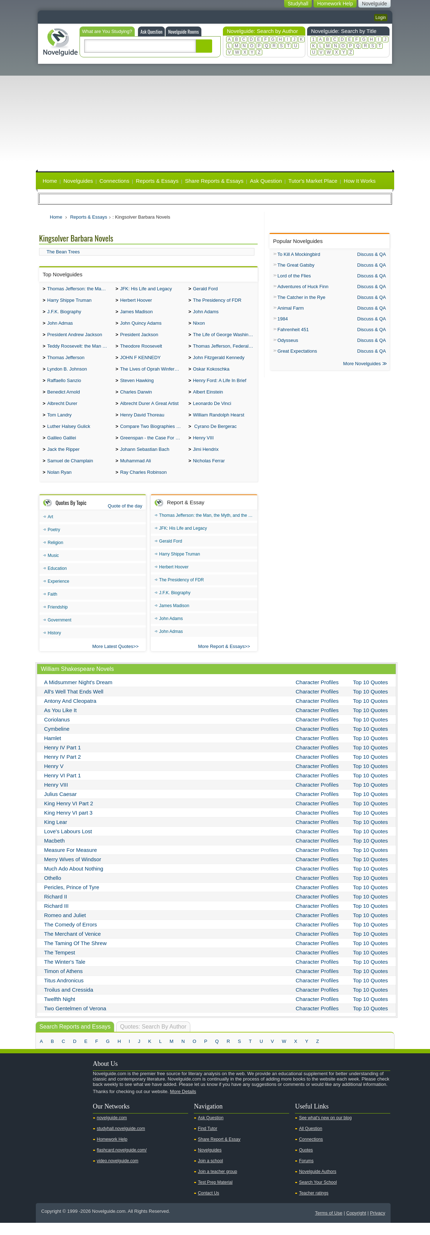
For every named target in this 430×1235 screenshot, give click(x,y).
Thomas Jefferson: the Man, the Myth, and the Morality (79, 289)
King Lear (55, 834)
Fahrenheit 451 (293, 329)
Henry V (53, 778)
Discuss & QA (371, 254)
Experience (58, 593)
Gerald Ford (205, 289)
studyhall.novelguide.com (121, 1140)
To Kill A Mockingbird (298, 254)
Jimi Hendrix (206, 460)
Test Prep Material (215, 1194)
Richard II (55, 909)
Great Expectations (297, 351)
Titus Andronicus (63, 993)
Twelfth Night (59, 1011)
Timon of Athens (63, 983)
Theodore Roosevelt (141, 350)
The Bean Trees (63, 251)
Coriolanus (57, 732)
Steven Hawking (137, 387)
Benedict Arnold (63, 399)
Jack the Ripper (63, 460)
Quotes (306, 1162)
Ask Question (151, 31)
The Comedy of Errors (70, 937)
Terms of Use (329, 1225)
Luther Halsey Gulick (68, 435)
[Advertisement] (215, 117)
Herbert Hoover (136, 301)
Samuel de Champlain (70, 472)
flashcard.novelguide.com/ (122, 1162)
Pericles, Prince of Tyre (71, 899)
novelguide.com (112, 1130)
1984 (282, 318)
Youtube (45, 1116)
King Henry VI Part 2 (68, 815)
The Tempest (59, 965)
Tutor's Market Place (313, 181)
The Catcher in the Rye (301, 297)
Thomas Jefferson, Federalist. (223, 350)
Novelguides (78, 181)
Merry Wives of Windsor (72, 871)
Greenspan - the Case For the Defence (152, 447)
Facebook (68, 1116)
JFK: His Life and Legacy (146, 289)
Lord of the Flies (294, 275)
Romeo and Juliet (65, 927)
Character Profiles (317, 694)
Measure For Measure (70, 862)
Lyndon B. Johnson (67, 374)
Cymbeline (57, 741)
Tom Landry (59, 423)
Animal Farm (290, 308)
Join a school (210, 1173)
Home (50, 181)
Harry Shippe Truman (69, 301)
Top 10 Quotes (370, 694)
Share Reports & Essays (214, 181)
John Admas (60, 326)
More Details (183, 1103)
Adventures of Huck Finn (302, 286)
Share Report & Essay (219, 1151)
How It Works (360, 181)
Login (381, 17)
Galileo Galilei (61, 447)
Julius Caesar (60, 806)
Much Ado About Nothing (73, 881)
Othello (52, 890)
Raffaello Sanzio (64, 387)
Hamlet (52, 750)
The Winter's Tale (64, 974)
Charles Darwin (136, 399)
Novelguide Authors (317, 1183)
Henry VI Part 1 (62, 788)
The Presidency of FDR (217, 301)
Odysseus (287, 340)
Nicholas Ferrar (209, 472)
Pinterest (79, 1116)
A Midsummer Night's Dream (78, 694)
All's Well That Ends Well (73, 704)
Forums (306, 1173)
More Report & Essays (221, 658)
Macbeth (54, 853)
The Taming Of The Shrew (75, 955)
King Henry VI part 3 (68, 825)
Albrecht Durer (62, 411)
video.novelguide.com (117, 1173)
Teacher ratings (313, 1205)
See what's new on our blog (325, 1130)
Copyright (356, 1225)
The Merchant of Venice (72, 946)
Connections (114, 181)
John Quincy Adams (141, 326)
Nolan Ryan (59, 484)
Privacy (377, 1225)
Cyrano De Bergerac (214, 435)
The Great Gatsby (295, 265)
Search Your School (317, 1194)
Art (50, 528)
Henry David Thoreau (142, 423)
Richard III (56, 918)
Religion (55, 554)
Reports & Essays (157, 181)
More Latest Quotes (112, 658)
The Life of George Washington (225, 338)
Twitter (57, 1116)
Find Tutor (207, 1140)
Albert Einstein (208, 399)
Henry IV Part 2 (62, 769)
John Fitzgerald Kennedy (218, 362)
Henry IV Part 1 (62, 760)
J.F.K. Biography (64, 313)
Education (57, 580)
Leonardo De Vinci (212, 411)
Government (59, 632)
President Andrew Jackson (74, 338)
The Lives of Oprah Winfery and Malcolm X (152, 374)
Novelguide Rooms (183, 31)
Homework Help (112, 1151)
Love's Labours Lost (68, 843)
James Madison (136, 313)
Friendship (58, 619)
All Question (310, 1140)
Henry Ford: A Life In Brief (219, 387)
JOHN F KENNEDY (140, 362)
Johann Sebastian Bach (144, 460)
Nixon (199, 326)
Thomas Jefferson (66, 362)
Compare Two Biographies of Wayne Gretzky (152, 435)
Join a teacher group (217, 1183)
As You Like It (60, 722)
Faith (52, 606)
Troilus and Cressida (68, 1002)
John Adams (206, 313)
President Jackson (139, 338)
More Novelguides (362, 364)
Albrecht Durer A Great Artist (149, 411)
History (54, 645)
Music (53, 567)
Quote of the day (125, 518)
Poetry (54, 541)
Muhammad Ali (135, 472)
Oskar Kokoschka (211, 374)
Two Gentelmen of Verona (75, 1020)
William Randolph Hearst (218, 423)
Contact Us (208, 1205)
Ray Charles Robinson (143, 484)
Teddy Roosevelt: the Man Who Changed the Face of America (79, 350)
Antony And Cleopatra (70, 713)
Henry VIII (203, 447)
